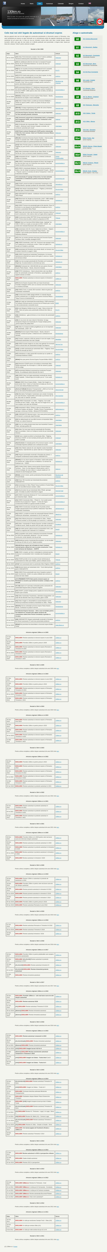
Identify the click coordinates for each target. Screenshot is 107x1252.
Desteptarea (59, 96)
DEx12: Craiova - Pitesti (90, 163)
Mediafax (58, 339)
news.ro (58, 469)
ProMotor (58, 524)
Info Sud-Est (59, 396)
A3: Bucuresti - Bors (89, 63)
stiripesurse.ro (60, 508)
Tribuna (58, 218)
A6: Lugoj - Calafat (89, 80)
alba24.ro (58, 514)
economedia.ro (60, 90)
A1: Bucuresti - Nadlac (90, 47)
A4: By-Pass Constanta (90, 72)
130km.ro (58, 278)
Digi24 (57, 529)
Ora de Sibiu (59, 189)
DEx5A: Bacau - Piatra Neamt (92, 146)
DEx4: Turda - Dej (88, 138)
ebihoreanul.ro (60, 139)
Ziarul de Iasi (59, 390)
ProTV (57, 70)
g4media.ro (59, 184)
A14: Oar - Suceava (89, 129)
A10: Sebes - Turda (89, 113)
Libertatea (59, 126)
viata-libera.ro (60, 625)
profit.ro (58, 76)
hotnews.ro (59, 200)
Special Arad (59, 108)
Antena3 (58, 63)
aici (58, 668)
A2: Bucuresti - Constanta (91, 55)
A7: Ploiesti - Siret (89, 88)
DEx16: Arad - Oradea (90, 171)
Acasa (15, 1246)
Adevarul (58, 58)
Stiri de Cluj (59, 344)
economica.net (60, 178)
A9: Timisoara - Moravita (91, 105)
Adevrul (58, 119)
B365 (57, 303)
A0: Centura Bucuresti (90, 39)
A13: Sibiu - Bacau (89, 121)
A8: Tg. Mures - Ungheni (91, 97)
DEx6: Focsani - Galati (90, 154)
